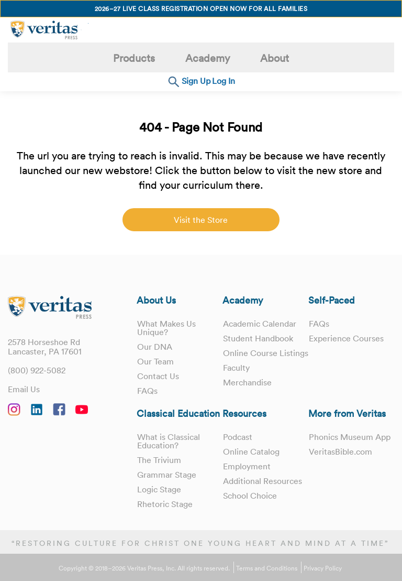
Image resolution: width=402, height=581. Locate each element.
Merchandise (247, 390)
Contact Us (158, 376)
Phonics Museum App (349, 437)
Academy (207, 58)
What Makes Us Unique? (166, 327)
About (274, 58)
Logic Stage (159, 489)
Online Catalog (251, 451)
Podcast (237, 437)
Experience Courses (346, 338)
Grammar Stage (166, 474)
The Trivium (159, 460)
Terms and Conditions (266, 568)
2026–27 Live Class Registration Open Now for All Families (201, 8)
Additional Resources (262, 481)
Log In (223, 81)
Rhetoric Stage (165, 504)
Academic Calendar (259, 323)
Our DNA (154, 346)
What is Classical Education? (168, 441)
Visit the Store (201, 219)
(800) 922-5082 (36, 370)
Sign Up (196, 81)
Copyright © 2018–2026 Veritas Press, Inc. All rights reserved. (144, 568)
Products (134, 58)
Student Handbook (258, 338)
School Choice (250, 495)
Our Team (155, 361)
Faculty (236, 376)
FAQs (147, 390)
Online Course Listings (250, 357)
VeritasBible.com (340, 451)
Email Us (24, 389)
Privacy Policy (323, 568)
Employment (247, 466)
